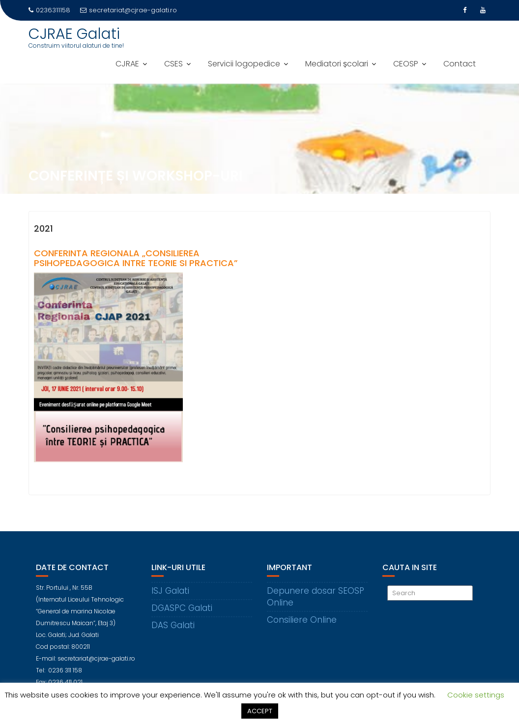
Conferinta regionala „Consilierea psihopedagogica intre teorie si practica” (136, 260)
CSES (173, 63)
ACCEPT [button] (259, 711)
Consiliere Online (302, 626)
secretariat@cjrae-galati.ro (128, 10)
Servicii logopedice (244, 63)
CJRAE (127, 63)
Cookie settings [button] (475, 695)
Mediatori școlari (336, 63)
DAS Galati (173, 631)
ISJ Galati (170, 597)
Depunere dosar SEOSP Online (315, 603)
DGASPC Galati (181, 614)
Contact (459, 63)
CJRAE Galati (74, 34)
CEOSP (405, 63)
